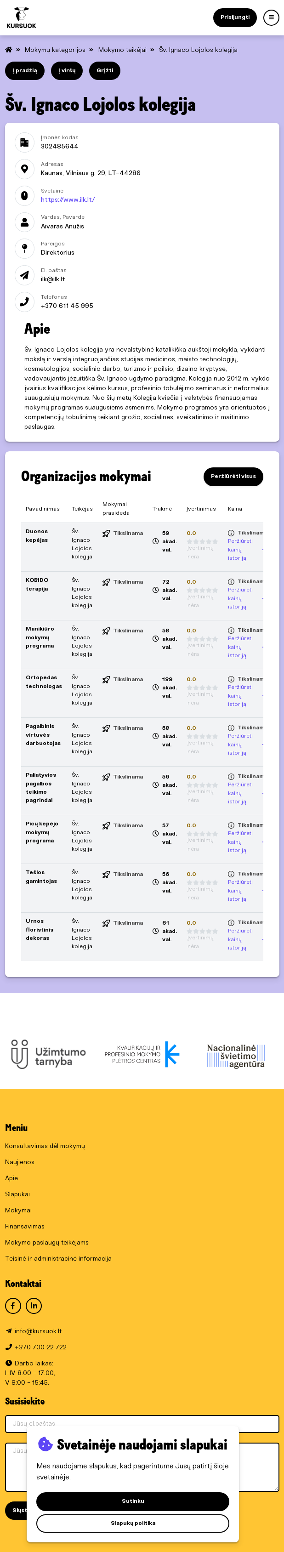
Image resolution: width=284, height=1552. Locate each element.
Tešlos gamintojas (41, 877)
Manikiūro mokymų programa (40, 637)
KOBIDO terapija (37, 584)
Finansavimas (25, 1226)
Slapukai (17, 1194)
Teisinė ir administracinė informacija (58, 1259)
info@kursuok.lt (38, 1331)
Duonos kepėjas (37, 536)
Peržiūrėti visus (233, 476)
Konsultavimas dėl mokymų (45, 1146)
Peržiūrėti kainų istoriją (247, 549)
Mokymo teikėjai (123, 50)
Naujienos (19, 1162)
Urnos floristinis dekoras (39, 929)
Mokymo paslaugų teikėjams (47, 1242)
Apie (11, 1178)
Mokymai (18, 1210)
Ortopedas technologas (44, 682)
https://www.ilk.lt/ (68, 200)
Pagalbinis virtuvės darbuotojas (43, 734)
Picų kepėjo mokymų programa (42, 832)
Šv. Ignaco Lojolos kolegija (198, 50)
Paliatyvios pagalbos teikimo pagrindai (41, 787)
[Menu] (271, 18)
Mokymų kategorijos (56, 50)
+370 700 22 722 (41, 1347)
